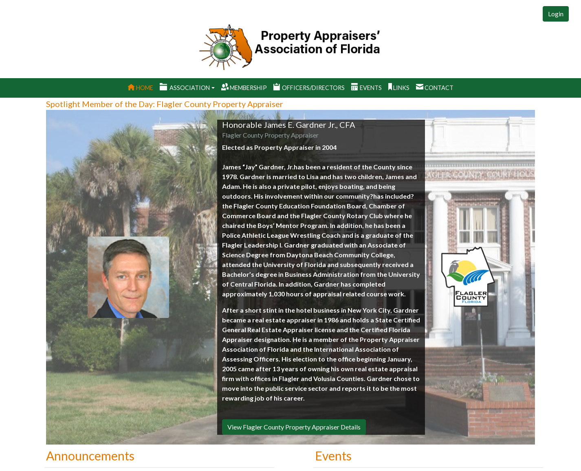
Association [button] (185, 87)
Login (555, 14)
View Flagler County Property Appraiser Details (294, 427)
